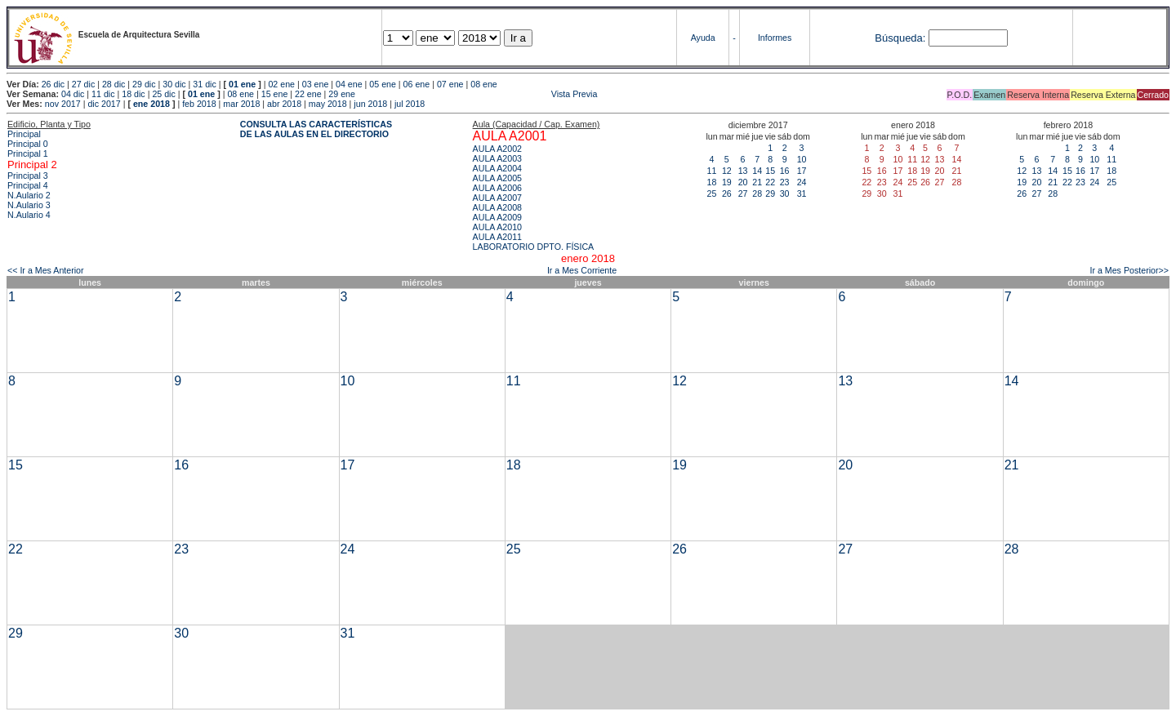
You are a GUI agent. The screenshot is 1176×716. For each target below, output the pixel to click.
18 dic (133, 94)
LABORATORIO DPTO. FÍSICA (534, 246)
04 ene (349, 84)
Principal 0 (27, 144)
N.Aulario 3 (29, 205)
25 (712, 193)
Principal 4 (27, 185)
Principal (24, 134)
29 (770, 193)
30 (785, 193)
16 (785, 171)
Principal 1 (27, 153)
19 (727, 182)
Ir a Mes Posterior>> (1129, 270)
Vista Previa (478, 94)
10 (802, 159)
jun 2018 (370, 104)
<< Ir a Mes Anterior (45, 270)
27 (743, 193)
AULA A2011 (497, 237)
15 (770, 171)
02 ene (281, 84)
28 (757, 193)
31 (802, 193)
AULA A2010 (497, 227)
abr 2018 (284, 104)
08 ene (483, 84)
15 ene (274, 94)
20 (743, 182)
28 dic (113, 84)
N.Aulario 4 (29, 215)
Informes (774, 37)
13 (743, 171)
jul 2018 (409, 104)
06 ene (416, 84)
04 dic (72, 94)
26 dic (53, 84)
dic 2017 (103, 104)
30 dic (174, 84)
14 (757, 171)
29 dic (143, 84)
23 (785, 182)
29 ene (341, 94)
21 (757, 182)
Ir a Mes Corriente (582, 270)
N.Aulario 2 (29, 195)
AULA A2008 (497, 207)
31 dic (204, 84)
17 (802, 171)
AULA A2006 (497, 188)
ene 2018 (151, 104)
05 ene (382, 84)
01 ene (242, 84)
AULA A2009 (497, 217)
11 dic (102, 94)
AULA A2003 (497, 158)
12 (727, 171)
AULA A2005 (497, 178)
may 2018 (328, 104)
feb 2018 (199, 104)
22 (770, 182)
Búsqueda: (900, 38)
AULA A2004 (497, 168)
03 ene (315, 84)
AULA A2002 (497, 148)
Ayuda (703, 37)
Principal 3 (27, 175)
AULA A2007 (497, 197)
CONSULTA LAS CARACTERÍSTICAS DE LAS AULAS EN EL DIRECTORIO (316, 129)
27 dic (83, 84)
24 (802, 182)
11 (712, 171)
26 (727, 193)
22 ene (308, 94)
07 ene (450, 84)
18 (712, 182)
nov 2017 (63, 104)
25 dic (163, 94)
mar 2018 (241, 104)
